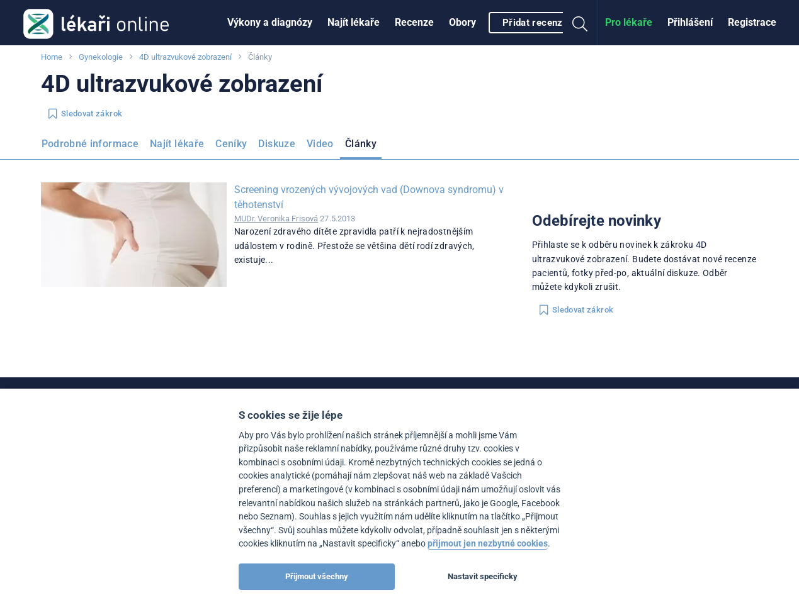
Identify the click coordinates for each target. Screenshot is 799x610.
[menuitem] (270, 22)
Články (361, 144)
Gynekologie (101, 57)
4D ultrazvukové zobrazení (185, 57)
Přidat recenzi (533, 22)
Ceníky (231, 144)
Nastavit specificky (483, 576)
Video (320, 144)
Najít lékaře (353, 22)
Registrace (752, 22)
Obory (462, 22)
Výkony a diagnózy (269, 22)
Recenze (414, 22)
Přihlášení (690, 22)
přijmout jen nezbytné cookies (488, 543)
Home (51, 57)
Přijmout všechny (316, 576)
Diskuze (276, 144)
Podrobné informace (90, 144)
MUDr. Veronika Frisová (276, 218)
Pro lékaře (628, 22)
